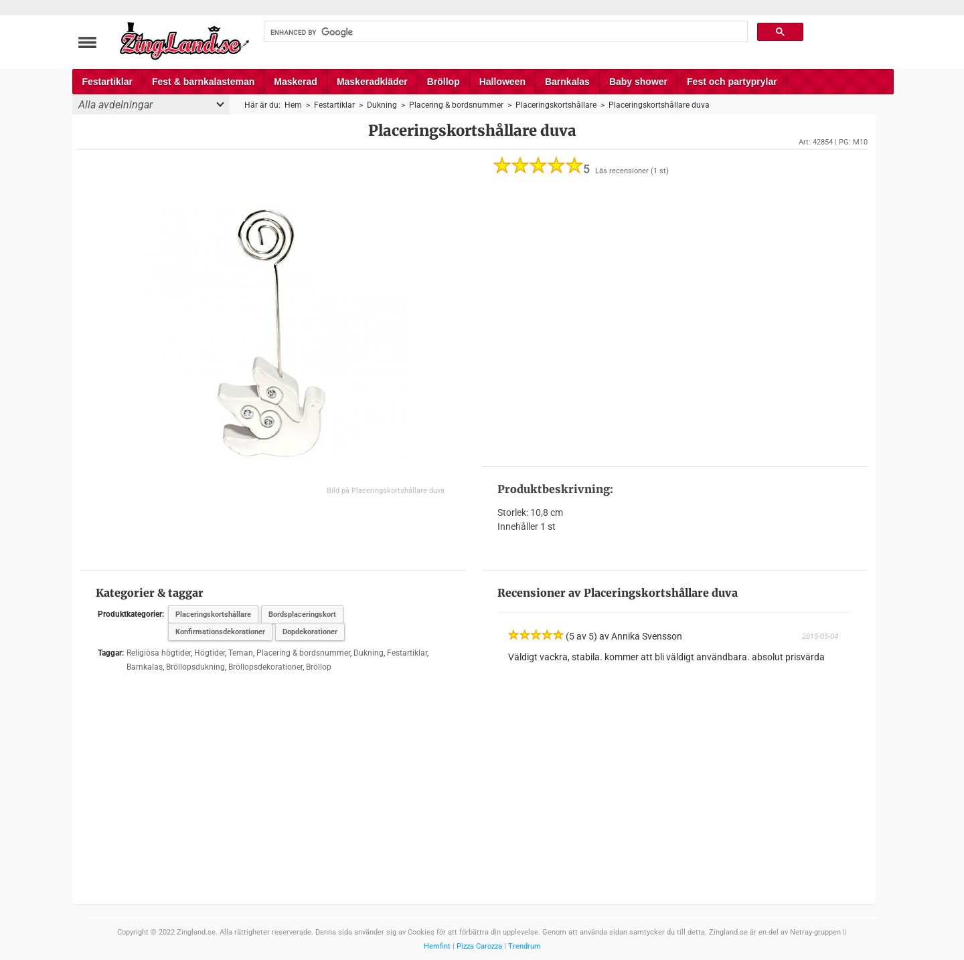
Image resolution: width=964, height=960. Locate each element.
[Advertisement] (675, 320)
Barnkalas (567, 81)
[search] (504, 32)
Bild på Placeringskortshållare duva (386, 490)
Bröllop (443, 81)
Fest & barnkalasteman (203, 81)
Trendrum (524, 946)
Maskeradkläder (372, 81)
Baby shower (638, 81)
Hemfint (437, 946)
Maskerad (295, 81)
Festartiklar (107, 81)
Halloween (502, 81)
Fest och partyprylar (732, 81)
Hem (293, 105)
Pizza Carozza (479, 946)
